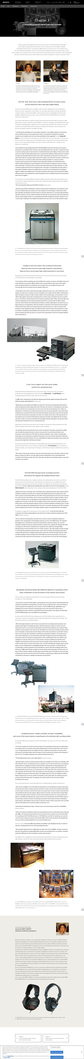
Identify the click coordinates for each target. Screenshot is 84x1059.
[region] (42, 1052)
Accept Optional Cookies (57, 1057)
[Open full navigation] (63, 2)
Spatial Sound (33, 6)
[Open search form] (60, 2)
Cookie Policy (10, 1056)
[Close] (81, 1052)
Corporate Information (18, 2)
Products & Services (38, 2)
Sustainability (55, 2)
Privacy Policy (7, 1057)
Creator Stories (28, 2)
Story (8, 6)
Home (2, 6)
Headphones (24, 6)
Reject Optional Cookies (56, 1052)
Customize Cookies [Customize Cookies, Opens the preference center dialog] (55, 1047)
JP (68, 2)
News (48, 2)
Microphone (15, 6)
